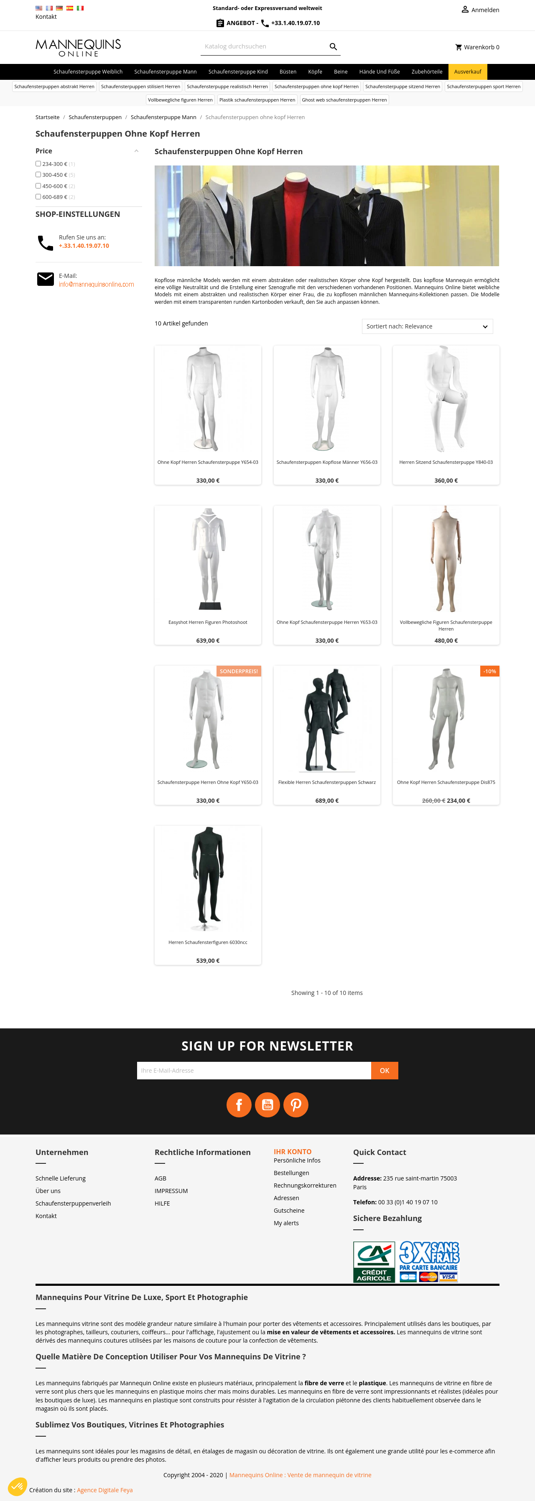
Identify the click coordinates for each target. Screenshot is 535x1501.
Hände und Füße (379, 71)
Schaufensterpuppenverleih (73, 1203)
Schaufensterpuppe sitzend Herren (402, 86)
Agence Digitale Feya (105, 1490)
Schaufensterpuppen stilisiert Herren (140, 86)
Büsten (288, 71)
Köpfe (315, 71)
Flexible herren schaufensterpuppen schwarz (327, 782)
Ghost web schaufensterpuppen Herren (344, 100)
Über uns (48, 1191)
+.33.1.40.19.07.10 (84, 245)
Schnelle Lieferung (61, 1178)
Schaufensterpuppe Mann (166, 71)
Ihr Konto (293, 1151)
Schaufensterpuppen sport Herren (483, 86)
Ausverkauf (468, 71)
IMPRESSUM (171, 1191)
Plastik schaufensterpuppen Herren (257, 100)
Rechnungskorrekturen (305, 1185)
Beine (341, 71)
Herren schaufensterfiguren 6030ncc (207, 942)
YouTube (267, 1104)
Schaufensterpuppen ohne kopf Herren (317, 86)
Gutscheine (289, 1210)
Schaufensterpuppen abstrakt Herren (54, 86)
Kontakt (46, 16)
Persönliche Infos (297, 1160)
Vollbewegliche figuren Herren (180, 100)
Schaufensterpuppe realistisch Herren (227, 86)
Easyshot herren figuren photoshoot (207, 622)
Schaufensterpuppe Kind (238, 71)
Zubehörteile (427, 71)
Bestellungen (291, 1173)
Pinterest (295, 1104)
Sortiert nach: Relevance (399, 326)
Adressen (286, 1198)
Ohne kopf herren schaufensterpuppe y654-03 (208, 462)
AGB (160, 1178)
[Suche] (271, 46)
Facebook (239, 1104)
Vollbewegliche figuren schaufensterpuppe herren (446, 625)
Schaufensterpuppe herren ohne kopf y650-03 (208, 782)
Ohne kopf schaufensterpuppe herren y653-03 (327, 622)
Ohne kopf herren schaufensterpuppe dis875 (446, 782)
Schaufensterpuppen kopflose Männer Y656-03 (327, 462)
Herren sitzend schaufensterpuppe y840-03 (446, 462)
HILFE (162, 1203)
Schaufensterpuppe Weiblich (88, 71)
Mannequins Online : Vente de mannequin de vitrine (300, 1475)
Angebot (236, 23)
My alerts (286, 1223)
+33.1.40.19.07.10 (290, 23)
